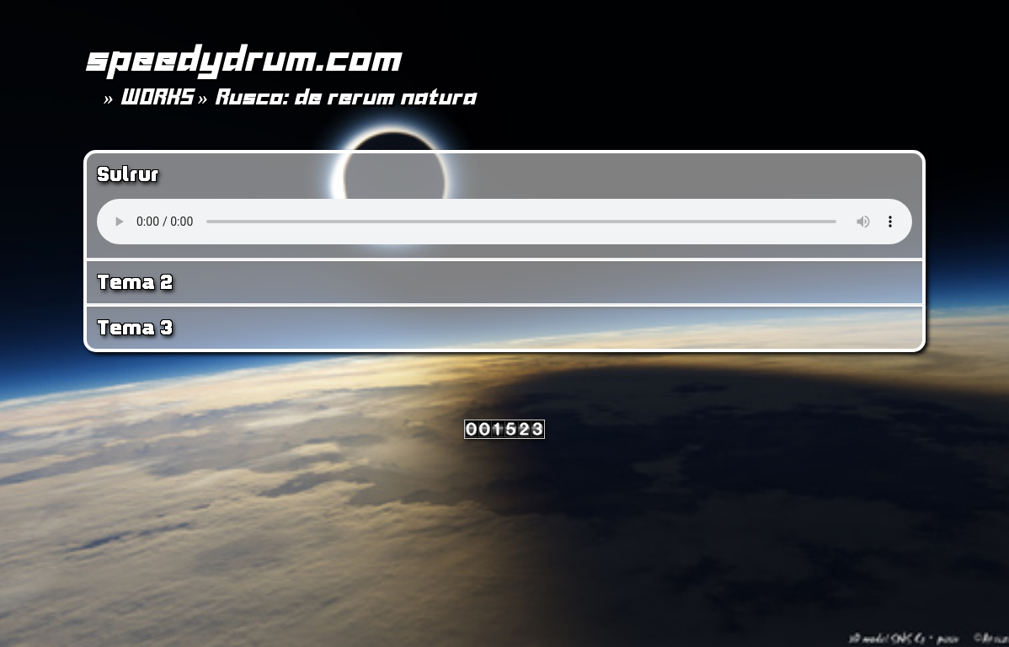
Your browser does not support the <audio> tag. (504, 221)
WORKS (156, 97)
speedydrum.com (241, 58)
